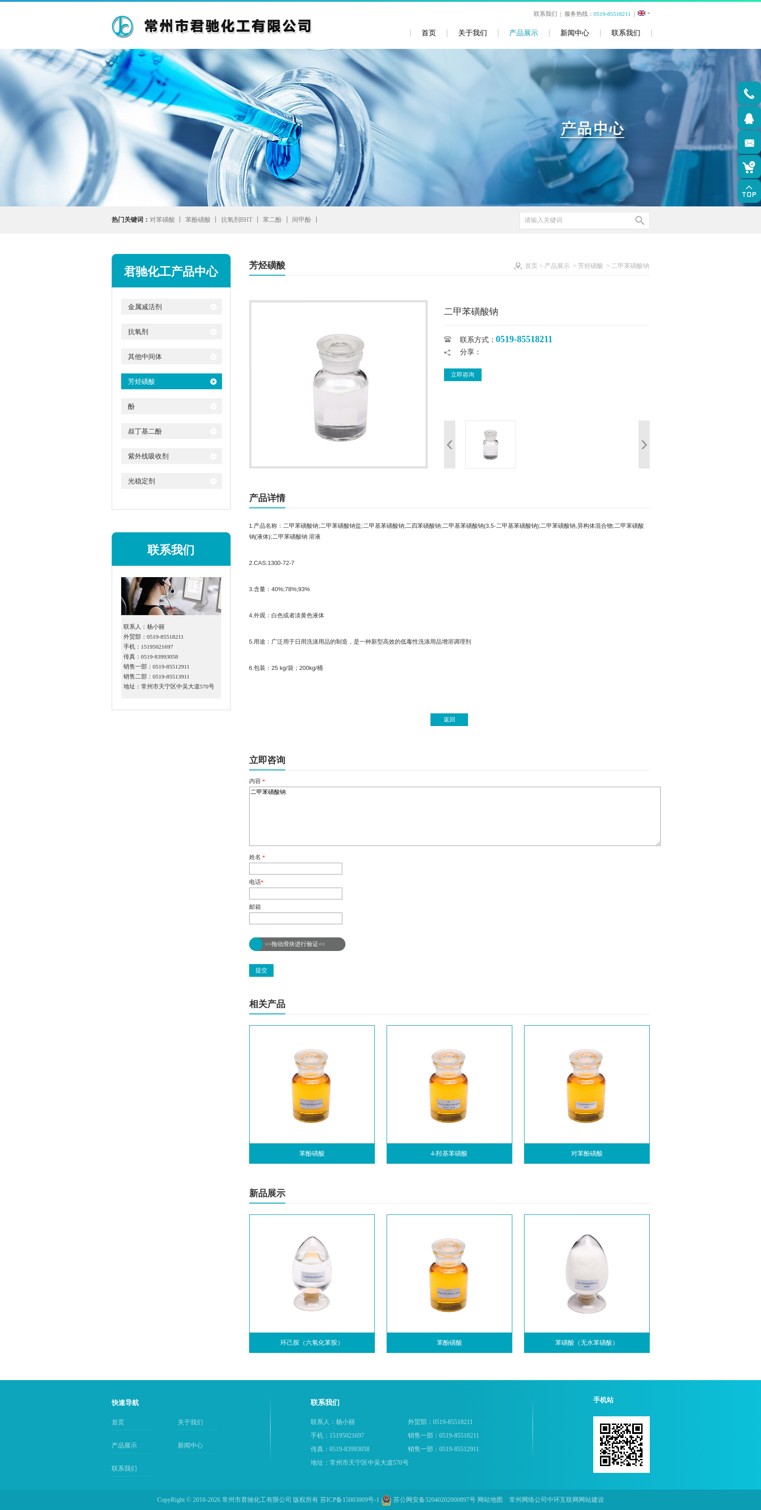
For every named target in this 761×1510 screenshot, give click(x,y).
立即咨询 (462, 374)
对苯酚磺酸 (587, 1153)
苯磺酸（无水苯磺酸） (587, 1342)
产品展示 (557, 266)
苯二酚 (272, 219)
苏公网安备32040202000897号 (428, 1499)
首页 (531, 266)
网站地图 (490, 1499)
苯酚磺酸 (198, 219)
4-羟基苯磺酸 (449, 1153)
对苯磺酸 (162, 219)
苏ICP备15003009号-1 (349, 1499)
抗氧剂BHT (237, 219)
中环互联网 (563, 1499)
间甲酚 (301, 219)
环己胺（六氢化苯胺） (312, 1342)
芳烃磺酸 (590, 266)
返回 (449, 719)
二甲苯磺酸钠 (455, 816)
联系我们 (546, 13)
